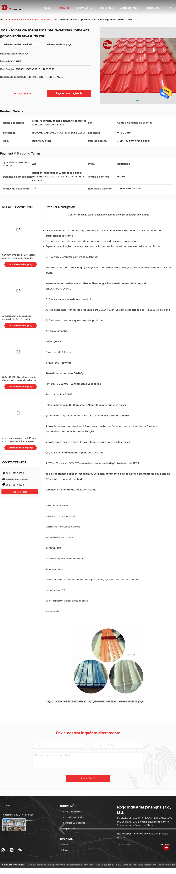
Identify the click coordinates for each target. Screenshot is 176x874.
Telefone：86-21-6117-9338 (18, 814)
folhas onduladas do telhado (71, 701)
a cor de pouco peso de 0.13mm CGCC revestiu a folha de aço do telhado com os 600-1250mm (19, 441)
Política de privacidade (12, 864)
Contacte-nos (129, 7)
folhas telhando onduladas (37, 19)
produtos (15, 19)
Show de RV (84, 7)
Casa (47, 7)
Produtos (63, 7)
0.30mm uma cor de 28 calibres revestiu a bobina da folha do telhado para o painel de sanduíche (20, 258)
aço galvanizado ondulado (102, 701)
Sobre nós (106, 7)
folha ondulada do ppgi (131, 701)
